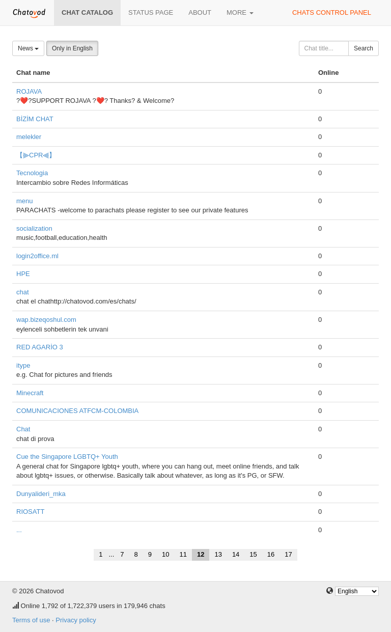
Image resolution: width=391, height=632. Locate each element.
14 (235, 554)
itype (23, 365)
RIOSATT (30, 511)
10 (165, 554)
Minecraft (29, 393)
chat (22, 292)
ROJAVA (29, 91)
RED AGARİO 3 (39, 347)
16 (270, 554)
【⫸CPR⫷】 (35, 155)
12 (200, 554)
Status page (150, 12)
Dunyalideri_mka (41, 494)
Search (363, 48)
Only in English (72, 48)
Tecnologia (32, 173)
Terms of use (31, 620)
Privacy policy (75, 620)
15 (253, 554)
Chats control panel (331, 12)
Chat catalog (87, 12)
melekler (28, 137)
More (240, 12)
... (19, 530)
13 (217, 554)
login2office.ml (37, 256)
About (199, 12)
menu (24, 201)
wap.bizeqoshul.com (46, 319)
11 (182, 554)
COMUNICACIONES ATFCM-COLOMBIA (77, 411)
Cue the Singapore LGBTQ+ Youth (67, 456)
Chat (23, 429)
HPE (23, 274)
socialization (34, 228)
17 (288, 554)
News (28, 48)
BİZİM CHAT (34, 119)
